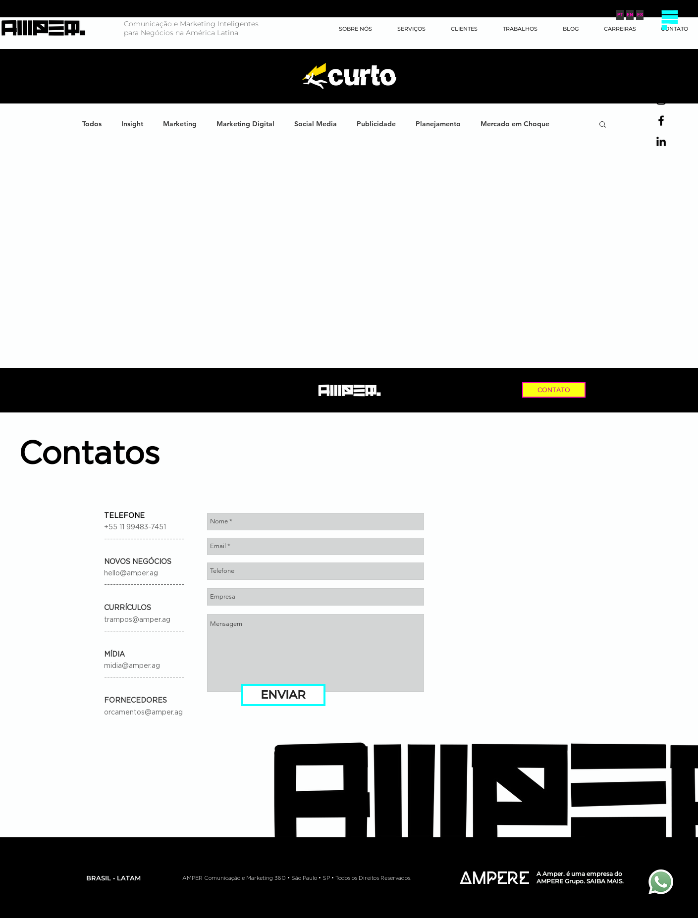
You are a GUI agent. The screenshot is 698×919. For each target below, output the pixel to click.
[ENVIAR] (283, 695)
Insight (132, 124)
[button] (669, 20)
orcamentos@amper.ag (143, 712)
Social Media (315, 124)
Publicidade (376, 124)
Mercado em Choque (515, 124)
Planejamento (438, 124)
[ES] (640, 15)
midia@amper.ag (132, 666)
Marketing (180, 124)
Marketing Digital (245, 124)
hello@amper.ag (131, 573)
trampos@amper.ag (137, 619)
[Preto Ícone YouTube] (661, 79)
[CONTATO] (554, 390)
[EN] (630, 15)
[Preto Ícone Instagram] (661, 99)
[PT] (620, 15)
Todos (92, 124)
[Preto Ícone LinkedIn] (661, 141)
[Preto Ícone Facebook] (661, 120)
